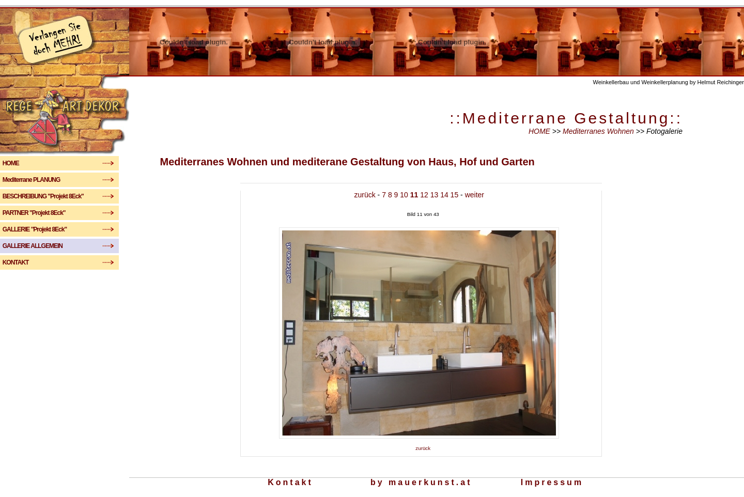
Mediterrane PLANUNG (37, 179)
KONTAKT (40, 262)
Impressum (552, 482)
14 (444, 195)
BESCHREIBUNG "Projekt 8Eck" (49, 196)
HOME (39, 163)
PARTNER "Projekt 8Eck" (41, 212)
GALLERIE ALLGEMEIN (42, 246)
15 (455, 195)
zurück (365, 195)
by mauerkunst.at (421, 482)
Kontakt (290, 482)
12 (424, 195)
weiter (474, 195)
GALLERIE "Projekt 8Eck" (41, 229)
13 (434, 195)
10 (404, 195)
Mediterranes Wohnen (599, 131)
